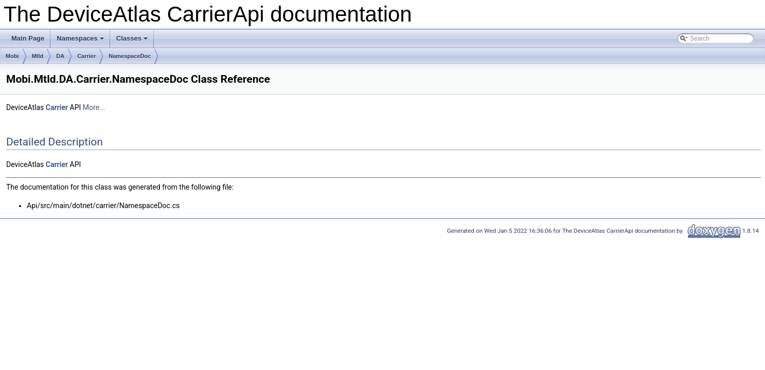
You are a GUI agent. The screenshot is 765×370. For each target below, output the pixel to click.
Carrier (86, 56)
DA (60, 56)
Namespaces (81, 41)
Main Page (27, 38)
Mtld (38, 56)
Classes (132, 41)
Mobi (12, 56)
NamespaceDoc (130, 56)
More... (94, 107)
